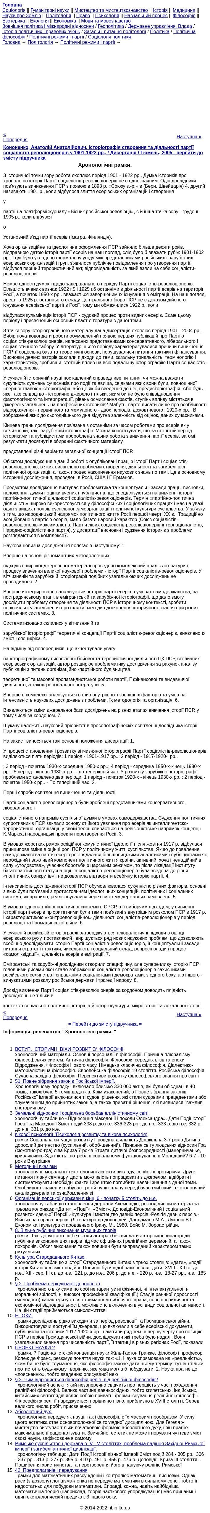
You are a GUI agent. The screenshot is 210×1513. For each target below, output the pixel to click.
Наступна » (189, 136)
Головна (11, 42)
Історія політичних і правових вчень (41, 31)
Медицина (184, 10)
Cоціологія (13, 10)
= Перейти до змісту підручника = (105, 1024)
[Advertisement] (105, 86)
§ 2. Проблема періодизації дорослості (57, 1283)
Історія (160, 10)
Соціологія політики (109, 36)
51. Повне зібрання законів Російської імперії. (65, 1081)
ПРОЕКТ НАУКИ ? (35, 1347)
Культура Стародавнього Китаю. (50, 1257)
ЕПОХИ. (24, 1315)
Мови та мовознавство (106, 20)
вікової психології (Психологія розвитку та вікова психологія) (81, 1134)
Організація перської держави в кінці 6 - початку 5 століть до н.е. (86, 1198)
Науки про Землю (21, 15)
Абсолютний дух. (33, 1411)
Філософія (184, 15)
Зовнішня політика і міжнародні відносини (48, 26)
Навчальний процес (146, 15)
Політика (159, 31)
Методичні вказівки (36, 1166)
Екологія (39, 20)
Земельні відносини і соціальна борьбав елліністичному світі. (82, 1113)
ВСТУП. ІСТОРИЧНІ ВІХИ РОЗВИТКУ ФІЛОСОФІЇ (69, 1049)
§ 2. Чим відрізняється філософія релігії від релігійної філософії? (86, 1379)
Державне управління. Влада (160, 26)
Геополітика (111, 26)
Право (83, 15)
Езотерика (13, 20)
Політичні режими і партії (56, 36)
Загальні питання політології (115, 31)
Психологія (107, 15)
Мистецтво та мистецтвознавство (111, 10)
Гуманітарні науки (49, 10)
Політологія (58, 15)
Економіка (65, 20)
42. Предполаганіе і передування (51, 1470)
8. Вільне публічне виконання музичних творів (65, 1230)
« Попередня (15, 137)
